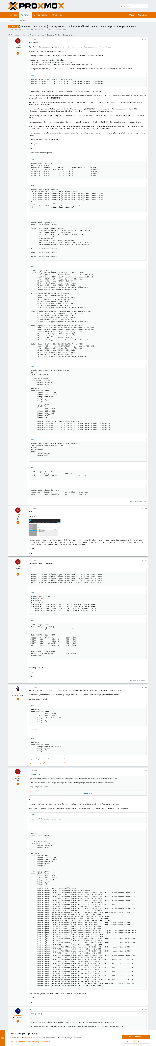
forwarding (33, 29)
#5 (146, 770)
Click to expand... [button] (87, 793)
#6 (146, 1010)
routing (58, 29)
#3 (146, 560)
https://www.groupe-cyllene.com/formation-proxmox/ (47, 763)
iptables (42, 29)
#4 (146, 687)
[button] (48, 15)
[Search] (134, 6)
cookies (26, 1038)
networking (50, 29)
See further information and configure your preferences (30, 1041)
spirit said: (33, 774)
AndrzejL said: (35, 1014)
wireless (66, 29)
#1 (146, 39)
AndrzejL (13, 29)
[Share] (142, 39)
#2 (146, 509)
